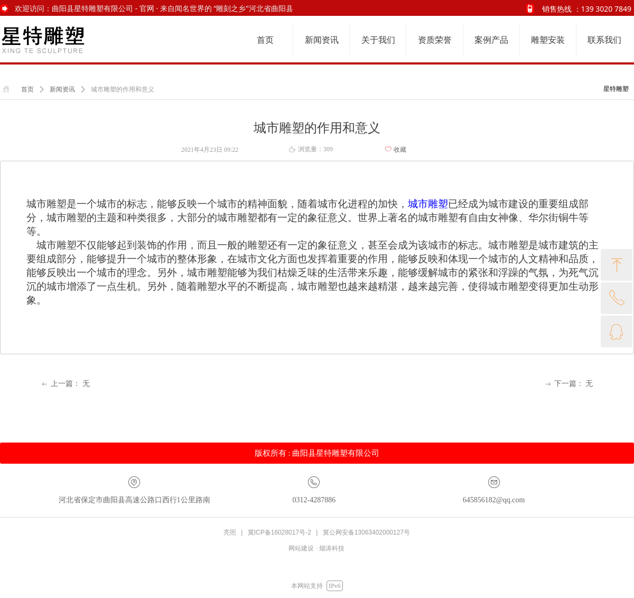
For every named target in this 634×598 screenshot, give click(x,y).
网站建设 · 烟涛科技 (316, 548)
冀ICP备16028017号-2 (279, 532)
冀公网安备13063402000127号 (366, 532)
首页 (27, 89)
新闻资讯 (62, 89)
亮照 (229, 532)
